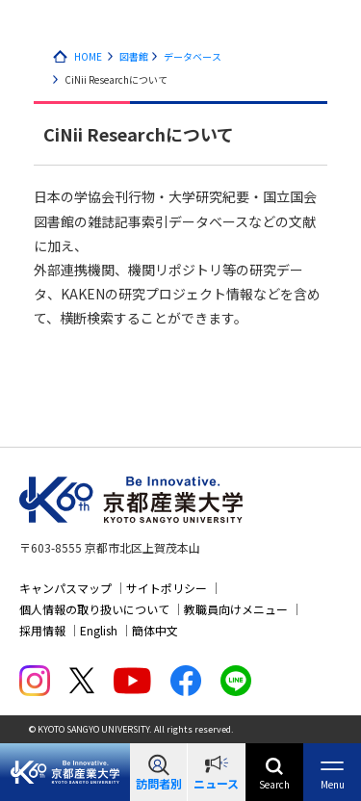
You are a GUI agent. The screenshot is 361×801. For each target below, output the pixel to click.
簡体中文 (155, 630)
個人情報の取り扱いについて (94, 609)
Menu (333, 784)
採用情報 (42, 630)
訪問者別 (159, 783)
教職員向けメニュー (236, 609)
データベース (192, 56)
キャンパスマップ (65, 588)
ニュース (216, 783)
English (98, 630)
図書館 (133, 56)
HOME (88, 56)
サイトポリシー (166, 588)
